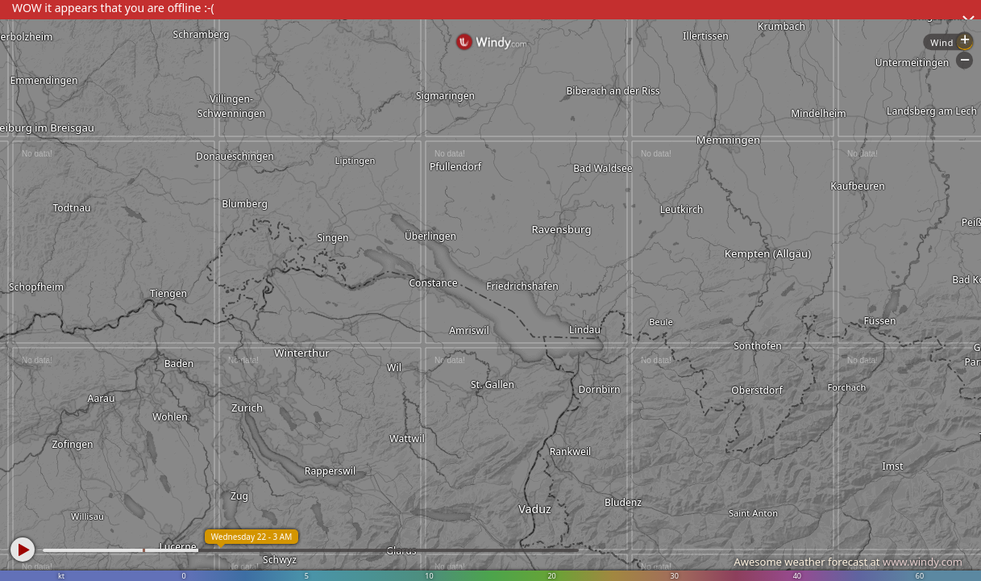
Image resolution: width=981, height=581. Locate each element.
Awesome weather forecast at (848, 561)
